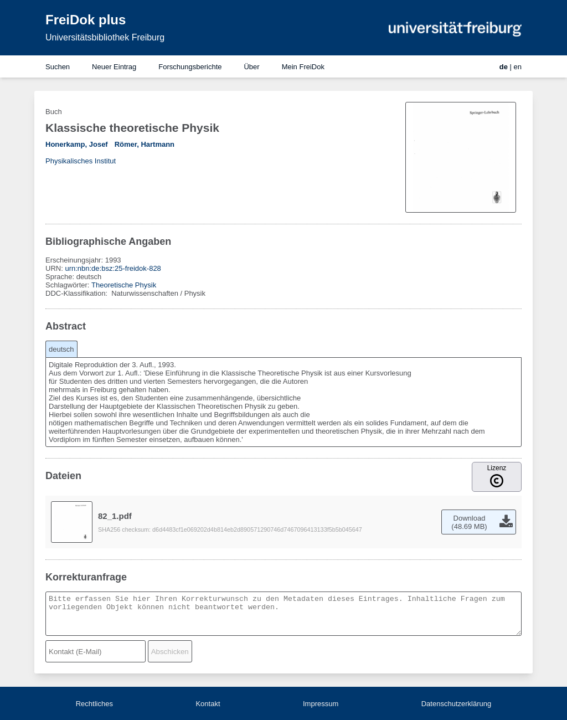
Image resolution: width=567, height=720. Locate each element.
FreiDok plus (85, 19)
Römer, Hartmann (144, 144)
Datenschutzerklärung (456, 704)
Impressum (320, 704)
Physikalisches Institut (80, 161)
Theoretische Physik (123, 285)
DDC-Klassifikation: (77, 293)
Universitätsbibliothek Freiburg (104, 37)
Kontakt (207, 704)
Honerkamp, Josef (76, 144)
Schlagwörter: (68, 285)
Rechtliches (94, 704)
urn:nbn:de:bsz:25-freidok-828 (113, 268)
